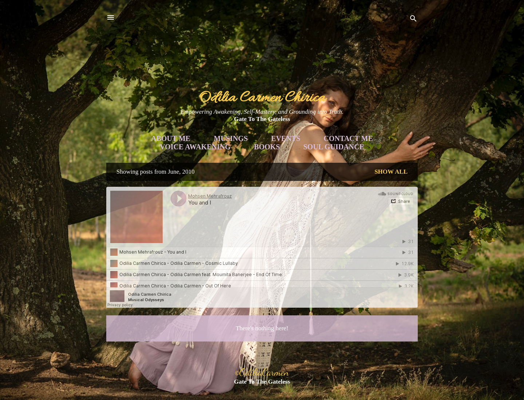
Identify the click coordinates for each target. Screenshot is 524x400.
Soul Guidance (333, 147)
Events (285, 138)
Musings (230, 138)
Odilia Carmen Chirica (262, 98)
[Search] (413, 20)
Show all (391, 171)
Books (267, 147)
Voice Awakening (195, 147)
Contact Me (348, 138)
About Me (170, 138)
